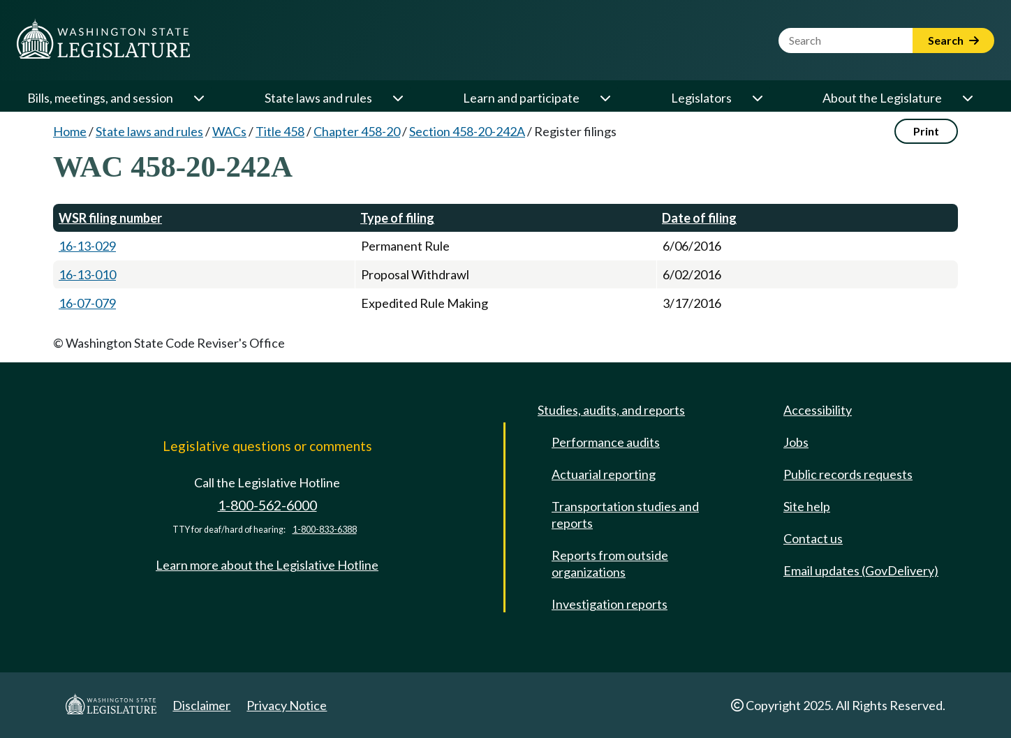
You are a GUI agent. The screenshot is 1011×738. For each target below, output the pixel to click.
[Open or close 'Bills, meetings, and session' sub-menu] (198, 98)
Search (953, 40)
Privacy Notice (286, 705)
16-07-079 (87, 303)
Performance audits (606, 442)
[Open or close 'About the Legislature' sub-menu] (967, 98)
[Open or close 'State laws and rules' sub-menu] (397, 98)
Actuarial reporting (604, 474)
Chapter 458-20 (356, 131)
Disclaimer (201, 705)
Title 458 (280, 131)
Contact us (813, 538)
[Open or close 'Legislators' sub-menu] (757, 98)
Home (70, 131)
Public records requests (848, 474)
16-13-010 (87, 274)
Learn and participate (521, 97)
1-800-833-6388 (325, 529)
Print (926, 131)
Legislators (701, 97)
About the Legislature (882, 97)
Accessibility (817, 410)
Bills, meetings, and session (100, 97)
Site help (806, 506)
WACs (229, 131)
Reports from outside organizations (610, 563)
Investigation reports (609, 604)
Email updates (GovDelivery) (860, 570)
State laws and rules (318, 97)
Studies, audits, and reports (611, 410)
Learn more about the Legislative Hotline (267, 565)
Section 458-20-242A (467, 131)
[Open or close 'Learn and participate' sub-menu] (604, 98)
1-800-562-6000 (267, 505)
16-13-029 (87, 245)
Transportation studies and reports (625, 515)
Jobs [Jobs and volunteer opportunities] (796, 442)
